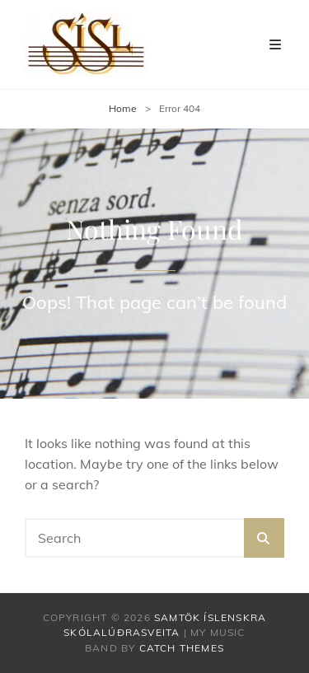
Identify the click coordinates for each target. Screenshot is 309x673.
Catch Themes (181, 648)
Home (123, 108)
